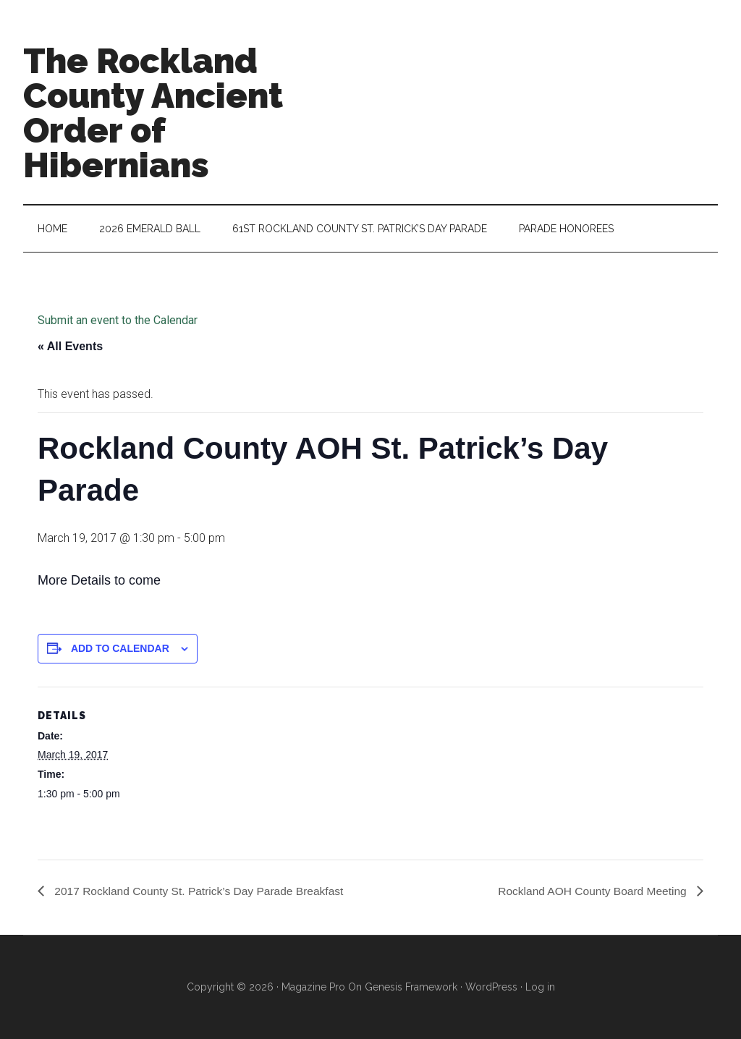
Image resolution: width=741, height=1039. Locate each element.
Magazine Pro (313, 987)
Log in (540, 987)
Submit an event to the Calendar (118, 320)
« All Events (70, 346)
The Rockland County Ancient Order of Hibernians (153, 113)
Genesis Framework (411, 987)
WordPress (491, 987)
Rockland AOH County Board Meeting (591, 890)
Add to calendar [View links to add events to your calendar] (120, 648)
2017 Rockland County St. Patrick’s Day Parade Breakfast (201, 890)
